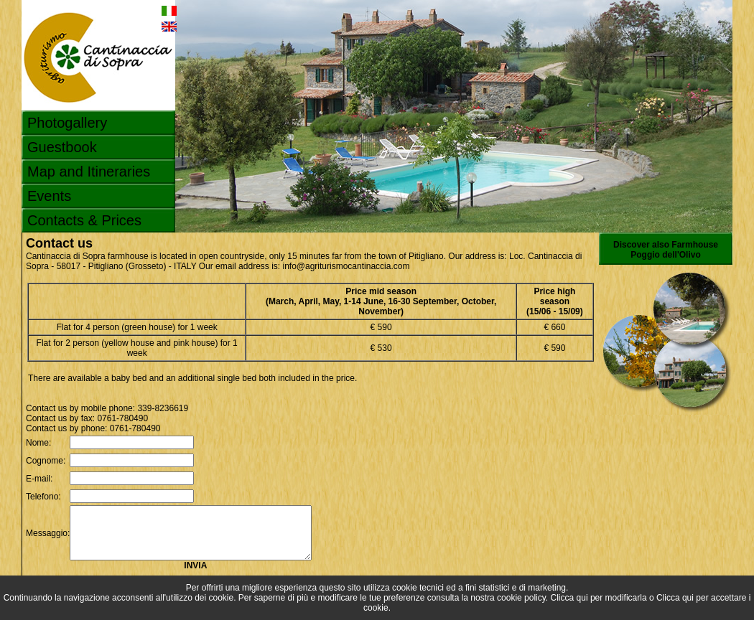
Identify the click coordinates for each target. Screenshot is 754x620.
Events (49, 196)
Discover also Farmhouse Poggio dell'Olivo (665, 250)
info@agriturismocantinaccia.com (345, 266)
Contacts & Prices (84, 220)
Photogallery (67, 123)
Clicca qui (569, 598)
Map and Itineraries (88, 171)
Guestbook (62, 147)
